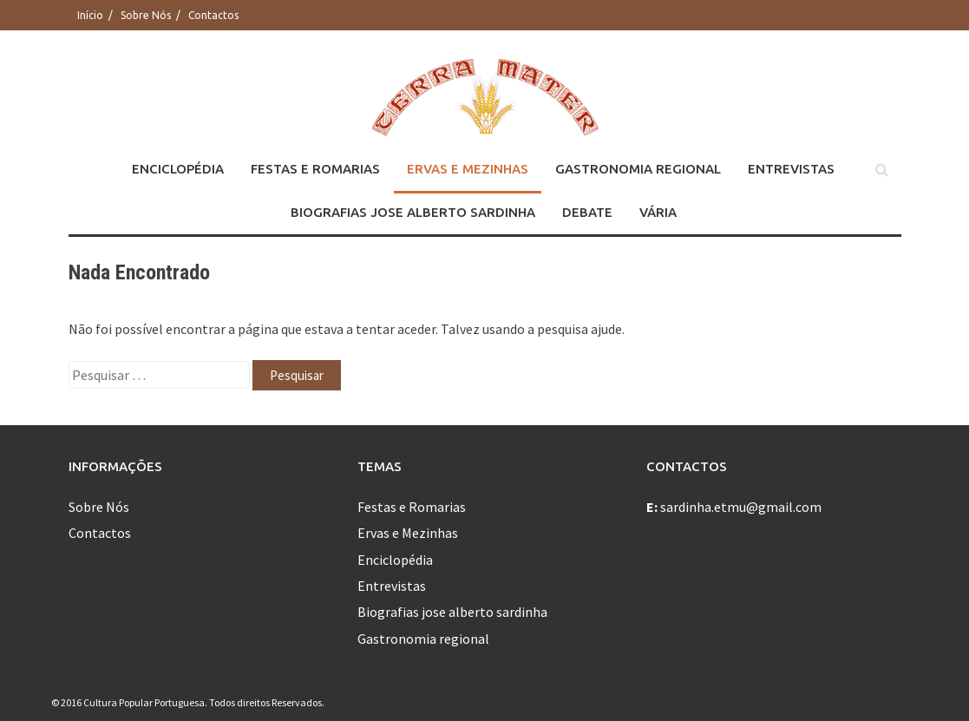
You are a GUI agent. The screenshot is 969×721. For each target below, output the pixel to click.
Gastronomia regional (638, 168)
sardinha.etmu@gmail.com (741, 506)
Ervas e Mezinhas (467, 168)
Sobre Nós (146, 15)
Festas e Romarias (315, 168)
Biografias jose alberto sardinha (413, 212)
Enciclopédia (178, 168)
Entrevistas (791, 168)
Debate (587, 212)
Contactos (213, 15)
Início (90, 15)
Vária (658, 212)
